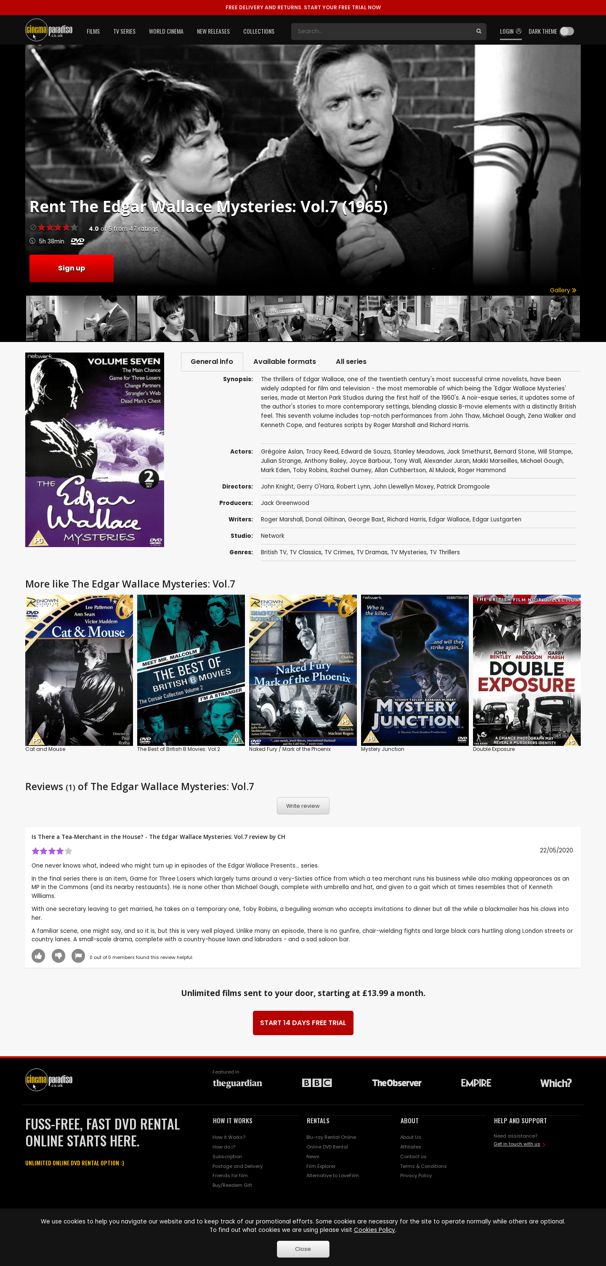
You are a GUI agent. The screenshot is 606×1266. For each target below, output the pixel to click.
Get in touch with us (517, 1144)
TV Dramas (372, 553)
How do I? (224, 1147)
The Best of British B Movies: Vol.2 (178, 749)
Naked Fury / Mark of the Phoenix (290, 749)
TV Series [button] (124, 31)
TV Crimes (339, 553)
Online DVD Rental (327, 1147)
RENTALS (318, 1121)
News (312, 1157)
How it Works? (229, 1138)
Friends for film (230, 1176)
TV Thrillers (445, 553)
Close (303, 1249)
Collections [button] (258, 31)
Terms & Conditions (423, 1166)
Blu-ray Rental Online (331, 1138)
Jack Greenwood (285, 504)
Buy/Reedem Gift (232, 1186)
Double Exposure (494, 749)
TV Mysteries (409, 553)
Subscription (227, 1157)
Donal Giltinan (325, 520)
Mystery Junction (382, 749)
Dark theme (543, 31)
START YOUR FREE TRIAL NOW (303, 7)
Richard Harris (406, 520)
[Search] (381, 31)
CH (281, 837)
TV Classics (306, 553)
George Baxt (366, 520)
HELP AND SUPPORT (520, 1121)
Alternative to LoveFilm (332, 1176)
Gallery (563, 290)
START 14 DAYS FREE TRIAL (303, 1023)
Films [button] (93, 31)
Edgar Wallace (449, 520)
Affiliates (410, 1147)
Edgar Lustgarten (497, 520)
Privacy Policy (416, 1176)
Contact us (413, 1157)
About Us (410, 1138)
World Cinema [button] (166, 31)
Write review (303, 806)
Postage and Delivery (238, 1166)
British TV (274, 553)
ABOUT (410, 1121)
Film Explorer (320, 1166)
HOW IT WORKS (232, 1121)
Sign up (71, 268)
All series (356, 362)
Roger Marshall (282, 520)
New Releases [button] (213, 31)
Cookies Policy (374, 1230)
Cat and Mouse (45, 749)
